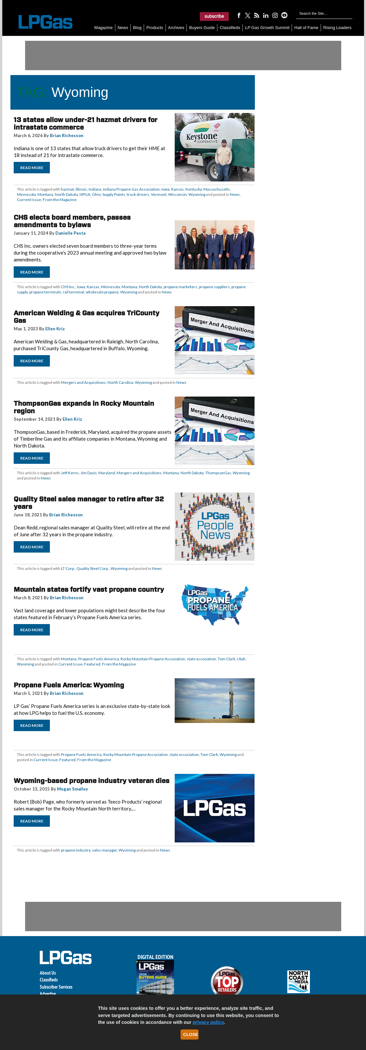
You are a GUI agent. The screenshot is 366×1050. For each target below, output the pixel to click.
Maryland (106, 472)
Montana (45, 194)
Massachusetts (216, 189)
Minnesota (26, 194)
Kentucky (193, 189)
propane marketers (180, 286)
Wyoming (196, 194)
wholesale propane (102, 292)
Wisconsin (177, 194)
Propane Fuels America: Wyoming (69, 685)
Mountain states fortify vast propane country (89, 589)
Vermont (159, 194)
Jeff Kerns (70, 472)
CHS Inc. (68, 286)
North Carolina (120, 382)
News (123, 27)
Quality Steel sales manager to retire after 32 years (89, 502)
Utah (241, 658)
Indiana (95, 189)
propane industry (75, 850)
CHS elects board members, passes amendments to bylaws (72, 221)
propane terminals (45, 292)
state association (201, 658)
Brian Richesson (66, 135)
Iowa (165, 189)
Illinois (81, 189)
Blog (137, 27)
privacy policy (208, 1022)
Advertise (48, 994)
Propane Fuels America (98, 658)
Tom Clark (226, 658)
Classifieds (230, 27)
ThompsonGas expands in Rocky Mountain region (84, 407)
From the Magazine (60, 199)
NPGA (85, 194)
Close (190, 1034)
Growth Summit (267, 27)
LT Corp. (68, 568)
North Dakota (66, 194)
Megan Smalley (72, 788)
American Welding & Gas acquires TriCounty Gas (86, 316)
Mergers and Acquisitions (83, 382)
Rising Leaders (337, 27)
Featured (92, 664)
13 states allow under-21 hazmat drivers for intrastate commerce (85, 123)
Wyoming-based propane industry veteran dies (91, 781)
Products (154, 27)
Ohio (96, 194)
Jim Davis (89, 472)
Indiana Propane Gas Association (131, 189)
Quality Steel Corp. (93, 568)
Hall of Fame (306, 27)
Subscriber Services (56, 987)
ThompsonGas (218, 472)
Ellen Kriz (55, 328)
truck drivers (138, 194)
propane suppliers (214, 286)
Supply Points (113, 194)
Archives (176, 27)
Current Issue (29, 199)
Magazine (103, 27)
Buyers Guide (202, 27)
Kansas (177, 189)
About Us (48, 973)
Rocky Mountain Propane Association (153, 658)
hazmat (67, 189)
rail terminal (73, 292)
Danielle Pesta (70, 233)
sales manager (104, 850)
